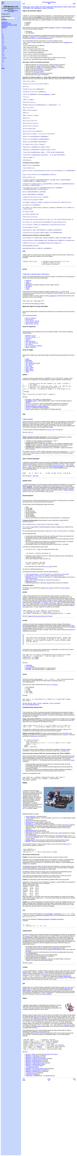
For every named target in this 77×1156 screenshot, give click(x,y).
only (29, 6)
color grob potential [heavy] (33, 889)
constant (57, 970)
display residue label (64, 1035)
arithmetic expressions (43, 976)
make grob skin (62, 889)
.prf (49, 643)
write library (26, 1034)
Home (49, 1146)
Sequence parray (36, 293)
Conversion (33, 37)
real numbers (38, 723)
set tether (28, 1009)
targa (44, 1053)
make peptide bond (44, 520)
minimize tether (32, 1012)
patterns (73, 666)
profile (3, 49)
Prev (24, 3)
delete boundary (30, 883)
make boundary (30, 878)
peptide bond (4, 46)
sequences (28, 354)
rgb (2, 60)
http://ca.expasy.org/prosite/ (30, 665)
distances (28, 304)
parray (3, 41)
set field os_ (47, 99)
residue (3, 58)
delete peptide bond (57, 520)
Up (49, 1147)
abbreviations (66, 81)
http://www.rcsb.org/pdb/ (57, 498)
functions (61, 976)
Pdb (2, 45)
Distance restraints (69, 522)
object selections (67, 27)
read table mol (52, 316)
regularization (4, 57)
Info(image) (29, 385)
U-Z (2, 65)
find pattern (29, 429)
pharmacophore (58, 6)
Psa (2, 53)
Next (74, 3)
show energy (29, 884)
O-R (3, 37)
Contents (4, 19)
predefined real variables (42, 972)
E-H (2, 34)
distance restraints (27, 518)
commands (53, 976)
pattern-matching (27, 449)
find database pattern (31, 430)
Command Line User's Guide (9, 25)
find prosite (28, 712)
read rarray (45, 749)
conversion (28, 777)
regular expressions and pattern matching (37, 436)
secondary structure (28, 1068)
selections (52, 27)
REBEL (3, 54)
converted (66, 43)
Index (3, 68)
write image (67, 1048)
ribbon (3, 61)
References (5, 26)
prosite (3, 50)
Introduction (5, 22)
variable (50, 970)
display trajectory (27, 1049)
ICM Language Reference (49, 2)
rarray (3, 52)
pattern (3, 42)
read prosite (29, 709)
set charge (28, 876)
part (72, 642)
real (2, 56)
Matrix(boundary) (30, 893)
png (41, 6)
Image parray (45, 293)
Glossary (4, 27)
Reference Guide (6, 23)
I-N (2, 35)
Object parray (26, 293)
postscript (48, 1053)
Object (3, 38)
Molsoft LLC (15, 10)
